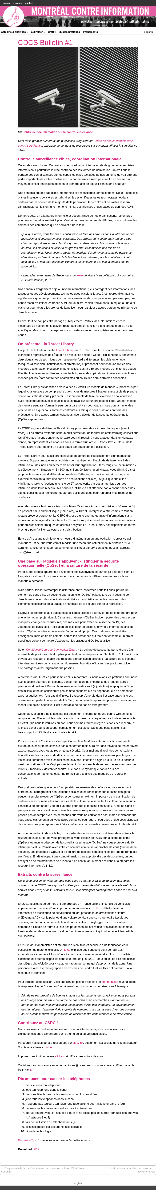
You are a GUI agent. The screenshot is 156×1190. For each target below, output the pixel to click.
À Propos (17, 3)
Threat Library (65, 350)
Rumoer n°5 (25, 1140)
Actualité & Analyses (14, 33)
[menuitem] (148, 32)
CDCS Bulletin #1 (45, 42)
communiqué (110, 981)
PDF (36, 1149)
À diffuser (38, 33)
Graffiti (52, 32)
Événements (90, 32)
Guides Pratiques (69, 32)
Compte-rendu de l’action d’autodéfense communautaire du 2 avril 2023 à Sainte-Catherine (43, 1170)
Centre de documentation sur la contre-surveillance (58, 132)
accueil (6, 3)
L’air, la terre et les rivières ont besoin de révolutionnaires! (133, 1170)
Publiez (29, 3)
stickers (60, 1056)
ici (30, 1070)
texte (79, 275)
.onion (48, 1047)
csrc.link (78, 1042)
